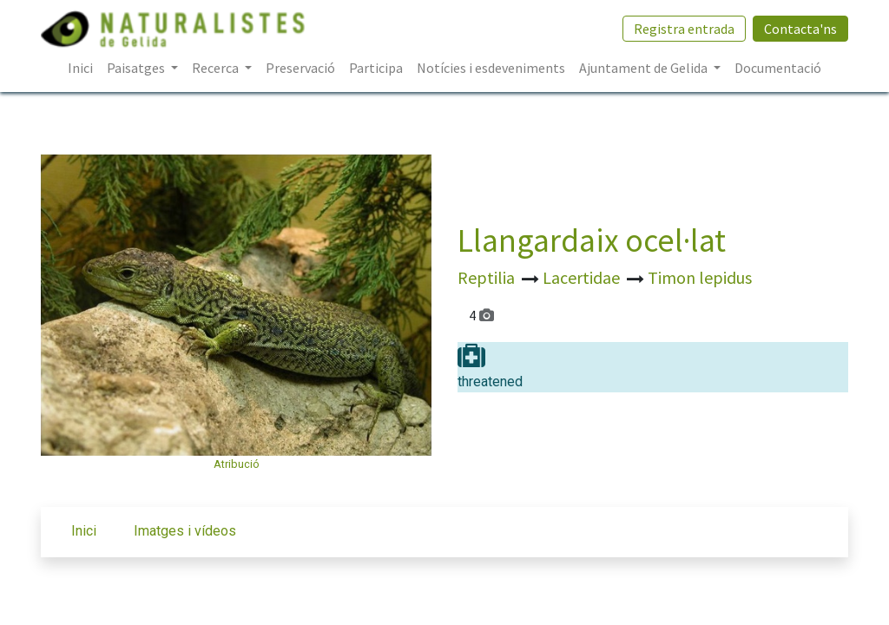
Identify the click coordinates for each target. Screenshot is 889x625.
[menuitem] (80, 67)
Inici (83, 531)
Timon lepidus (700, 277)
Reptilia (488, 277)
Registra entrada (684, 28)
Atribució (237, 463)
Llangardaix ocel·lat (592, 240)
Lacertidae (583, 277)
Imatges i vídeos (185, 531)
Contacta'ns (800, 28)
